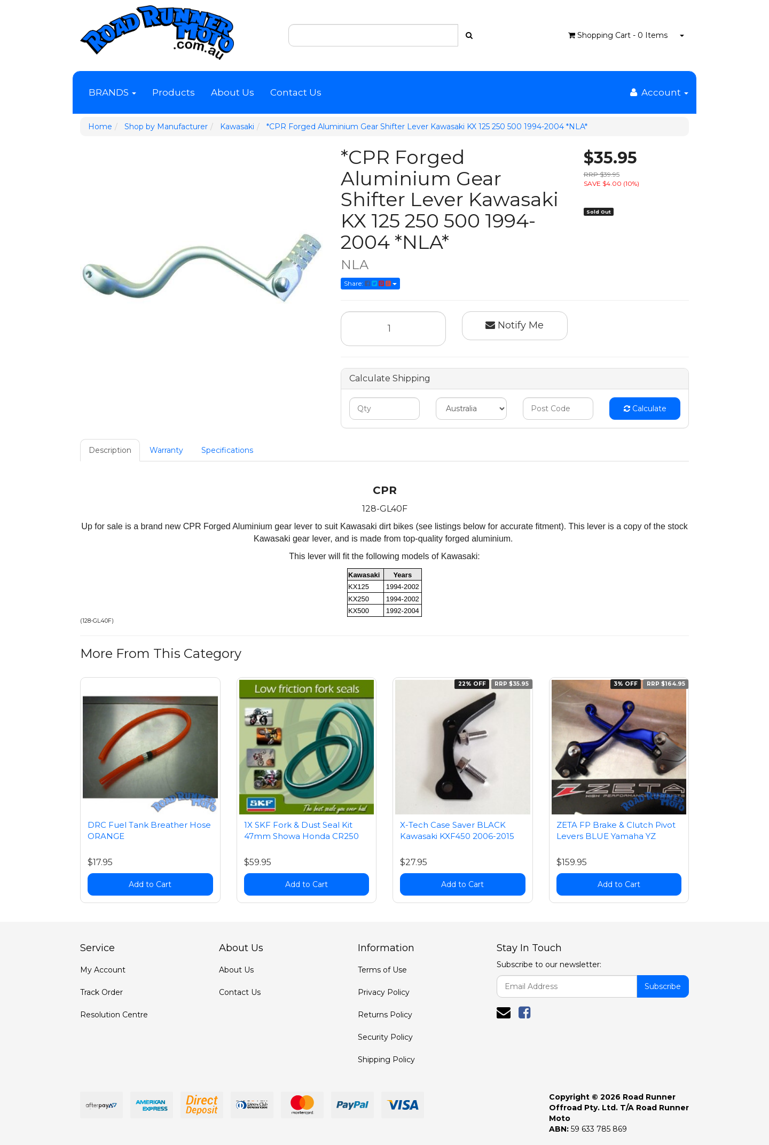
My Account (102, 970)
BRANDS (112, 92)
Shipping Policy (386, 1059)
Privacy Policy (384, 992)
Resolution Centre (114, 1014)
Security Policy (385, 1037)
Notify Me (514, 325)
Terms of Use (382, 970)
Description (110, 450)
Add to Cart (150, 884)
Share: (370, 283)
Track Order (101, 992)
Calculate (645, 408)
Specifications (227, 450)
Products (173, 92)
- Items (618, 35)
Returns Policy (385, 1014)
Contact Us (295, 92)
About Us (232, 92)
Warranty (166, 450)
